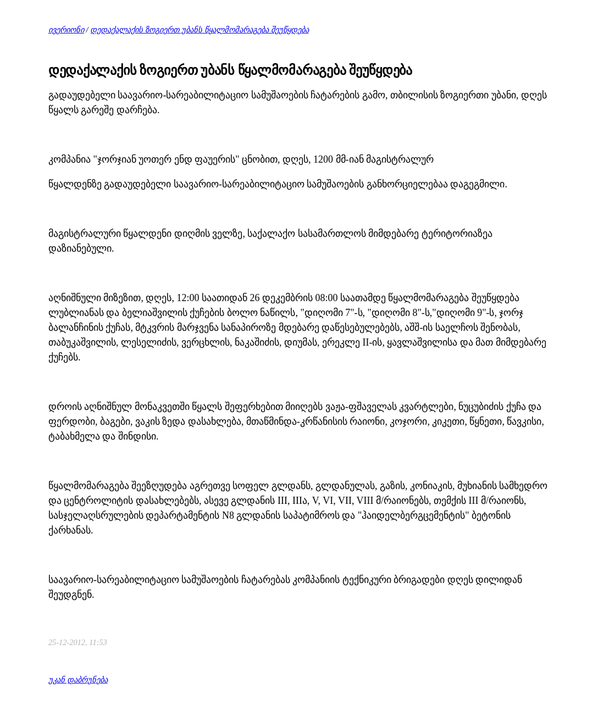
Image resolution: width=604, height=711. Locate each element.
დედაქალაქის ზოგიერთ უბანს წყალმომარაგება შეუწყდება (199, 29)
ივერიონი (66, 29)
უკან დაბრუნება (78, 679)
